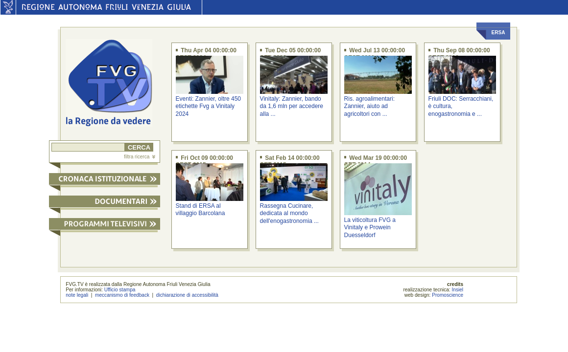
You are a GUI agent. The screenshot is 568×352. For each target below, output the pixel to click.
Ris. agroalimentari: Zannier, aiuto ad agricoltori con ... (369, 106)
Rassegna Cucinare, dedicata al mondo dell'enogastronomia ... (289, 213)
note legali (77, 295)
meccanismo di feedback (122, 295)
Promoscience (447, 295)
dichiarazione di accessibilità (187, 295)
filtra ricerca (139, 156)
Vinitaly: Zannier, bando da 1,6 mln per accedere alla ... (291, 106)
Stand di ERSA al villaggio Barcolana (200, 209)
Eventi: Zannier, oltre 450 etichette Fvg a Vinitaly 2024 (208, 106)
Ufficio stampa (120, 289)
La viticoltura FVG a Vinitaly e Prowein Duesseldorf (370, 228)
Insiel (458, 289)
